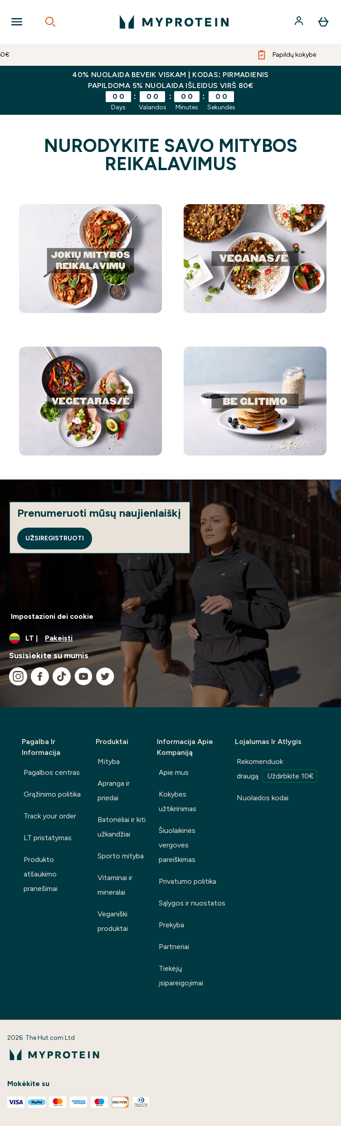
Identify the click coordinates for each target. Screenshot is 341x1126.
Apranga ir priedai (113, 790)
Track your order (50, 816)
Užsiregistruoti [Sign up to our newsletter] (54, 538)
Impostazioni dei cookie (52, 616)
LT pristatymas (48, 837)
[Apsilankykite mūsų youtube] (83, 676)
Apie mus (174, 772)
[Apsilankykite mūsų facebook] (40, 676)
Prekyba (171, 924)
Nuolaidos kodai (262, 797)
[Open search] (50, 21)
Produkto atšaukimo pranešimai (41, 874)
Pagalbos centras (52, 772)
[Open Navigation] (17, 22)
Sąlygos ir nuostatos (192, 903)
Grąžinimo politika (52, 794)
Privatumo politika (187, 881)
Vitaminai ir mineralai (114, 884)
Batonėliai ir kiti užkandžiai (121, 826)
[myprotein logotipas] (174, 22)
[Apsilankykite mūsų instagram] (18, 676)
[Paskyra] (300, 21)
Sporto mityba (120, 856)
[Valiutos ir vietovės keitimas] (170, 638)
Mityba (108, 761)
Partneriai (174, 946)
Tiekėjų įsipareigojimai (181, 975)
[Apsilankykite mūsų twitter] (105, 676)
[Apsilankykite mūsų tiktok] (62, 676)
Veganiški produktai (112, 921)
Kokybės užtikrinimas (177, 801)
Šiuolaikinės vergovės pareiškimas (177, 845)
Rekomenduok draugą (277, 770)
